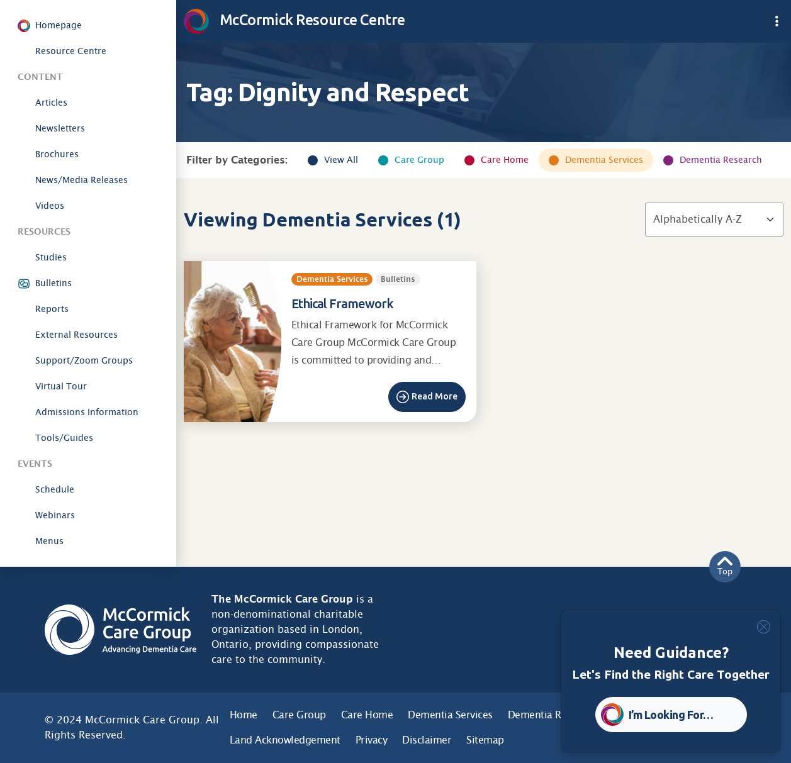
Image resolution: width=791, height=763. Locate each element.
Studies (51, 257)
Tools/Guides (64, 438)
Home (243, 715)
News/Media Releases (81, 180)
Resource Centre (70, 51)
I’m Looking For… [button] (671, 714)
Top (725, 566)
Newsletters (60, 128)
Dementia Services (604, 160)
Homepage (58, 25)
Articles (51, 102)
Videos (49, 206)
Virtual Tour (61, 386)
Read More (434, 396)
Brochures (57, 154)
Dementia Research (721, 160)
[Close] (763, 626)
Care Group (419, 160)
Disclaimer (426, 740)
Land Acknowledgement (285, 740)
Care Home (505, 160)
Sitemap (485, 740)
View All (341, 160)
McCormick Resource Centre (294, 19)
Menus (49, 541)
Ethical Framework (342, 303)
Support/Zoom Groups (84, 360)
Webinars (55, 515)
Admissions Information (86, 412)
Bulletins (53, 283)
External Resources (76, 335)
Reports (52, 309)
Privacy (372, 740)
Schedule (54, 489)
